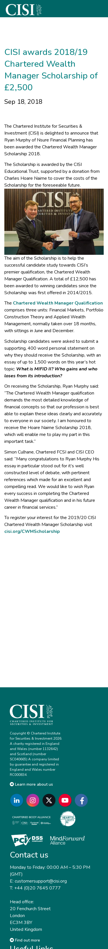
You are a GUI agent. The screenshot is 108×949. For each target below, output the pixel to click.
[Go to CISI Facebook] (82, 800)
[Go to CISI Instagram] (34, 800)
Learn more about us (31, 784)
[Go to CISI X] (50, 800)
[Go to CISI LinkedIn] (18, 800)
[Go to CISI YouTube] (66, 800)
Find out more (25, 940)
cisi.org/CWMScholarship (32, 531)
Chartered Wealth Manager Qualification (58, 303)
